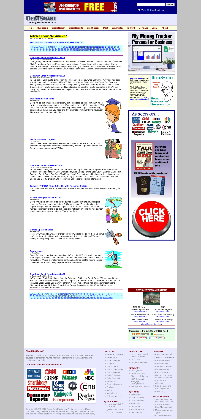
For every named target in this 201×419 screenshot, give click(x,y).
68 (59, 50)
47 (86, 49)
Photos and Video (140, 311)
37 (56, 49)
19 (91, 47)
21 (97, 47)
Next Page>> (113, 50)
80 (95, 50)
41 (68, 49)
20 (94, 47)
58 (119, 49)
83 (104, 50)
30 (34, 49)
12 (70, 47)
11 (67, 47)
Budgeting (42, 28)
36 (53, 49)
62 (40, 50)
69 (62, 50)
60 (34, 50)
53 (104, 49)
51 (98, 49)
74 (77, 50)
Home (31, 28)
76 (83, 50)
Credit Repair (58, 28)
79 (92, 50)
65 (50, 50)
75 (80, 50)
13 (73, 47)
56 (113, 49)
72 (71, 50)
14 (76, 47)
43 (74, 49)
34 (46, 49)
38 (59, 49)
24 (106, 47)
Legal (154, 28)
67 (56, 50)
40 (65, 49)
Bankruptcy (117, 28)
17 (85, 47)
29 (31, 49)
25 (109, 47)
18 (88, 47)
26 (112, 47)
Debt (105, 28)
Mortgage (143, 28)
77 (86, 50)
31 (37, 49)
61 (37, 50)
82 (101, 50)
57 (116, 49)
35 (50, 49)
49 (92, 49)
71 (68, 50)
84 (107, 50)
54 (107, 49)
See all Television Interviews (151, 324)
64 (46, 50)
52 (101, 49)
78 (89, 50)
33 (43, 49)
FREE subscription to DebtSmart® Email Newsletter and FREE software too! (57, 42)
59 (31, 50)
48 (89, 49)
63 (43, 50)
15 (79, 47)
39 (62, 49)
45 (80, 49)
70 (65, 50)
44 (77, 49)
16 (82, 47)
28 (118, 47)
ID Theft (131, 28)
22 (100, 47)
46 (83, 49)
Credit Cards (93, 28)
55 (110, 49)
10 (64, 47)
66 (53, 50)
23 (103, 47)
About (165, 28)
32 (40, 49)
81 (98, 50)
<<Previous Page (37, 47)
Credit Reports (75, 28)
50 (95, 49)
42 (71, 49)
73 (74, 50)
